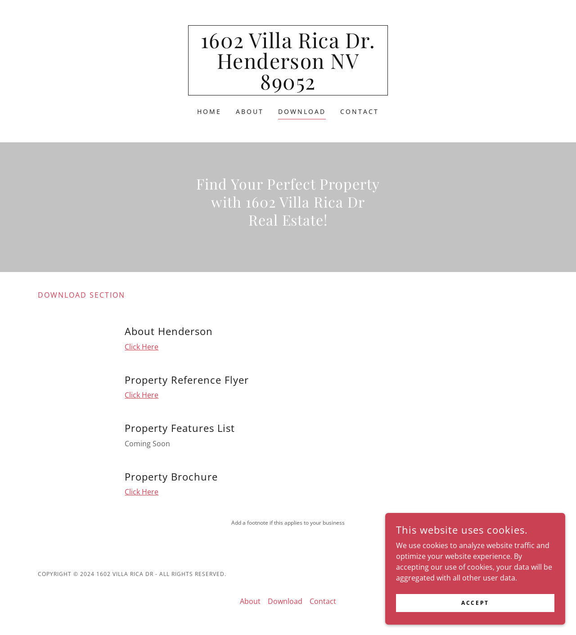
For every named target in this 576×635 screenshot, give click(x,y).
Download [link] (302, 111)
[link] (288, 87)
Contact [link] (359, 111)
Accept (475, 621)
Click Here (141, 347)
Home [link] (209, 111)
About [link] (250, 111)
